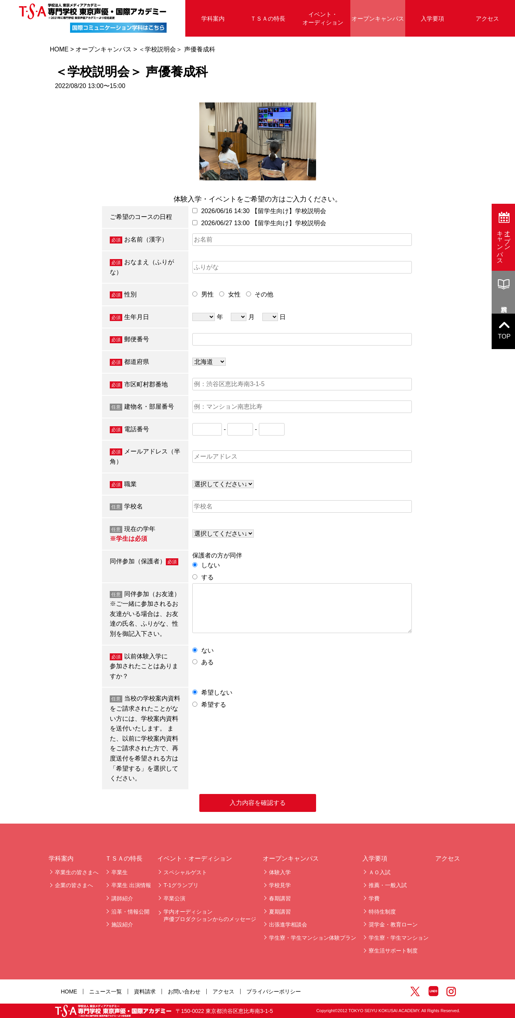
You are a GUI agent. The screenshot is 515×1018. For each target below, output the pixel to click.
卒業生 (119, 872)
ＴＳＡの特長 (267, 18)
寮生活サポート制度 (393, 950)
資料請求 (145, 991)
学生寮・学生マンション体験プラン (312, 938)
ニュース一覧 (105, 991)
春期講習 (280, 898)
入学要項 (432, 18)
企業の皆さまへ (74, 885)
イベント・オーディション (322, 18)
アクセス (447, 858)
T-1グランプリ (181, 885)
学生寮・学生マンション (399, 938)
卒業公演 (174, 898)
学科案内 (213, 18)
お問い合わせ (184, 991)
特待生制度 (382, 912)
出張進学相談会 (288, 924)
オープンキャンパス (378, 18)
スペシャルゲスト (185, 872)
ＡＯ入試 (379, 872)
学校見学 (280, 885)
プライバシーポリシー (273, 991)
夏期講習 (280, 912)
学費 (374, 898)
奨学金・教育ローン (393, 924)
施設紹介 (122, 924)
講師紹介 (122, 898)
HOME (59, 49)
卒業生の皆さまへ (76, 872)
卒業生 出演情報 (131, 885)
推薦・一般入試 (388, 885)
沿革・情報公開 (130, 912)
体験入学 (280, 872)
